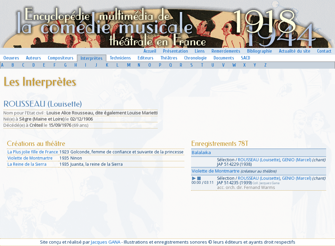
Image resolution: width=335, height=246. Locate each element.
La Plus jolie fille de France (33, 152)
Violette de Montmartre (30, 158)
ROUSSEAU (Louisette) (259, 160)
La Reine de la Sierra (27, 164)
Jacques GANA (105, 242)
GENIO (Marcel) (296, 160)
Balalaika (201, 152)
